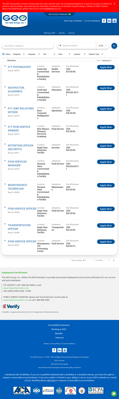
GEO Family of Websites (59, 14)
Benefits (62, 33)
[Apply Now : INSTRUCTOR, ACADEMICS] (106, 88)
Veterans (72, 33)
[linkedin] (59, 350)
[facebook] (104, 21)
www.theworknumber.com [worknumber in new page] (16, 288)
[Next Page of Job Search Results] (113, 260)
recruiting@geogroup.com (50, 8)
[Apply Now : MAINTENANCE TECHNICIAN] (106, 185)
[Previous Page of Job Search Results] (108, 260)
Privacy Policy (55, 344)
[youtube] (115, 21)
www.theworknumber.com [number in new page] (16, 300)
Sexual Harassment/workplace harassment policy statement (59, 367)
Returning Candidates (73, 21)
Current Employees (92, 21)
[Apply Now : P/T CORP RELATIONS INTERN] (106, 109)
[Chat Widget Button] (114, 394)
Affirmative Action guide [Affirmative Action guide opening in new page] (59, 364)
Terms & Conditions (68, 344)
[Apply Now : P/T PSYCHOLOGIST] (106, 67)
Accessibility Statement (58, 325)
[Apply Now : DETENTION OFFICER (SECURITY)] (106, 145)
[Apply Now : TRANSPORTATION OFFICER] (106, 225)
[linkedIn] (109, 21)
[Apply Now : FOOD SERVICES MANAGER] (106, 162)
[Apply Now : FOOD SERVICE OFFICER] (106, 209)
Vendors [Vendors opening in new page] (47, 344)
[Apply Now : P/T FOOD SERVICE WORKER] (106, 127)
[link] (59, 72)
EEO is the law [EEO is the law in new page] (59, 360)
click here (51, 380)
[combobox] (27, 46)
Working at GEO (49, 33)
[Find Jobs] (114, 46)
